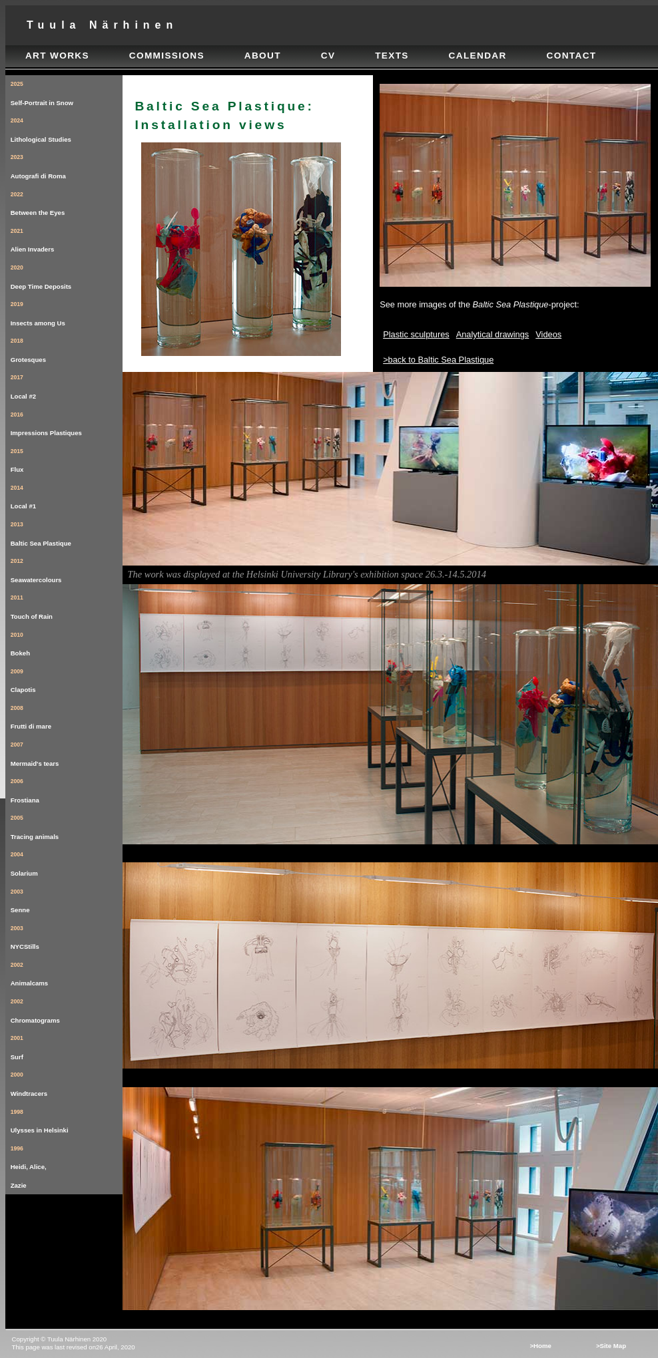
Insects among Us (67, 311)
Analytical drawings (492, 334)
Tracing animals (67, 824)
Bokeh (67, 641)
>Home (540, 1345)
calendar (478, 56)
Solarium (67, 861)
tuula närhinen (102, 25)
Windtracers (67, 1081)
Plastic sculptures (416, 334)
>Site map (611, 1345)
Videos (548, 334)
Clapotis (67, 678)
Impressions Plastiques (67, 421)
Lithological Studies (67, 127)
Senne (67, 898)
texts (392, 56)
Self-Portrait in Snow (67, 90)
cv (328, 56)
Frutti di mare (67, 715)
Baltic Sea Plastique (67, 531)
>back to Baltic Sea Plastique (438, 360)
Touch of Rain (67, 604)
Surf (67, 1045)
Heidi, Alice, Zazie (67, 1164)
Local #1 (67, 494)
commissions (166, 56)
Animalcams (67, 971)
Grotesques (67, 347)
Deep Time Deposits (67, 274)
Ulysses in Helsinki (67, 1118)
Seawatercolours (67, 568)
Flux (67, 458)
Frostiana (67, 788)
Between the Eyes (67, 201)
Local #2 (67, 384)
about (262, 56)
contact (572, 56)
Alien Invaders (67, 238)
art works (57, 56)
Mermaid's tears (67, 751)
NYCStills (67, 935)
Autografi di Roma (67, 164)
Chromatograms (67, 1008)
